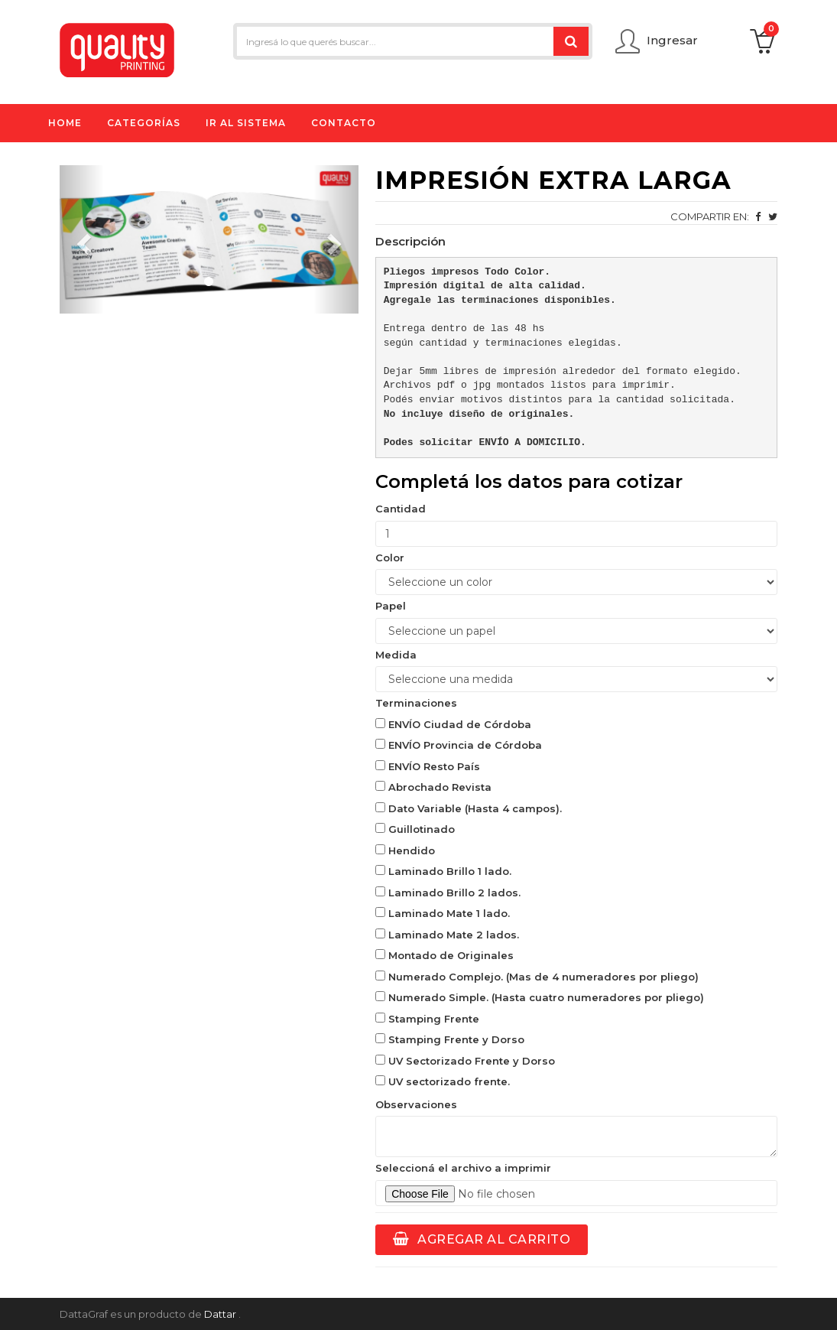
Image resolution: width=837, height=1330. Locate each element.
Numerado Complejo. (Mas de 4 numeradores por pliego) (537, 977)
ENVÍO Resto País (427, 766)
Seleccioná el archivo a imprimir (463, 1168)
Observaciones (416, 1104)
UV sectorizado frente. (442, 1081)
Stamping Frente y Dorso (449, 1039)
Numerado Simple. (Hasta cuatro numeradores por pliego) (539, 997)
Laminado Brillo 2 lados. (448, 892)
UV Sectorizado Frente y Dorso (465, 1061)
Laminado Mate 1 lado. (442, 913)
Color (389, 557)
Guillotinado (415, 829)
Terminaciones (416, 703)
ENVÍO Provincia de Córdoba (458, 745)
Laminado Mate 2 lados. (447, 934)
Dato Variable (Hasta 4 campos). (468, 808)
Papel (390, 606)
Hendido (405, 850)
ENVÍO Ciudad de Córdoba (453, 724)
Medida (396, 655)
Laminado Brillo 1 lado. (443, 871)
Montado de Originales (444, 955)
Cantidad (400, 508)
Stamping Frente (427, 1019)
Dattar (220, 1314)
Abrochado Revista (433, 787)
